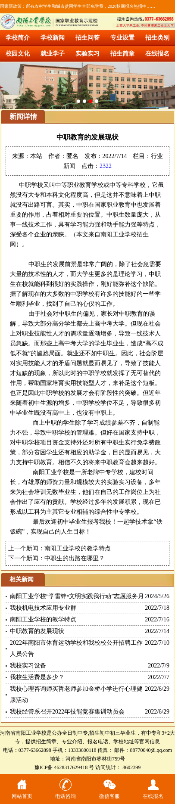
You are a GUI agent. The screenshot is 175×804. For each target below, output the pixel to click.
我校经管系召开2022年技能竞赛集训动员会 (67, 711)
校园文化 (18, 53)
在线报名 (157, 53)
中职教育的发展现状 (37, 631)
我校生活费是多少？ (37, 677)
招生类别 (157, 37)
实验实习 (87, 53)
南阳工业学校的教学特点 (77, 548)
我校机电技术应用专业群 (43, 608)
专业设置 (122, 37)
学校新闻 (53, 37)
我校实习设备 (28, 665)
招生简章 (122, 53)
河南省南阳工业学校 (23, 733)
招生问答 (87, 37)
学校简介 (18, 37)
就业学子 (53, 53)
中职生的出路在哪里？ (74, 558)
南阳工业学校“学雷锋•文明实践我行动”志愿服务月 (77, 596)
